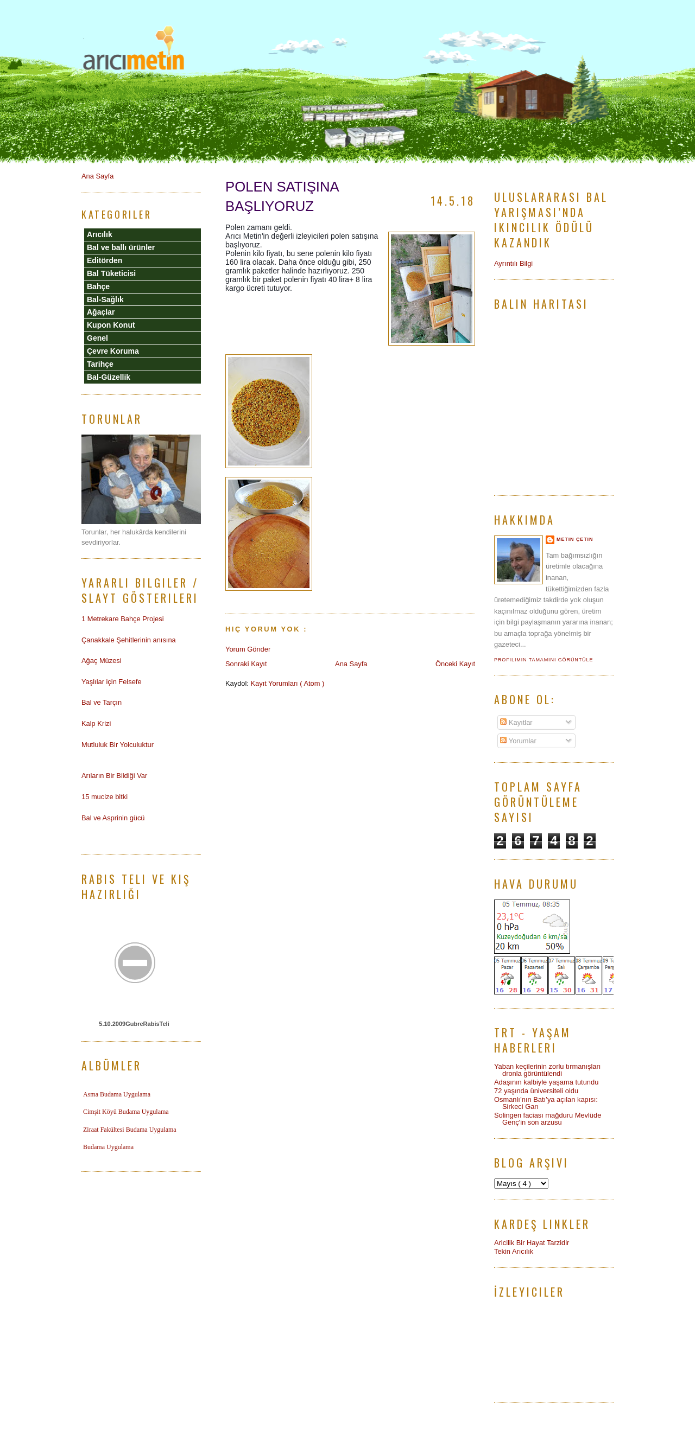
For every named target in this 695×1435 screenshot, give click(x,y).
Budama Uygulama (108, 1147)
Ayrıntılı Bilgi (513, 263)
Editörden (104, 260)
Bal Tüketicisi (111, 273)
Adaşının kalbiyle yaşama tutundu (546, 1082)
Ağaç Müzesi (101, 660)
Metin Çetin (575, 539)
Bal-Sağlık (105, 299)
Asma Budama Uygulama (116, 1094)
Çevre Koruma (113, 351)
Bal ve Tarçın (101, 702)
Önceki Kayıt (455, 664)
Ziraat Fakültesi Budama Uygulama (129, 1129)
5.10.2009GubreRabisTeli (134, 1024)
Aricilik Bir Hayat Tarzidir (531, 1243)
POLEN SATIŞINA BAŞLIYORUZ (281, 196)
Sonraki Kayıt (246, 664)
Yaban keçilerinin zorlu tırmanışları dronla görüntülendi (547, 1069)
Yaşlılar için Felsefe (111, 682)
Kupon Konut (111, 325)
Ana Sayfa (351, 664)
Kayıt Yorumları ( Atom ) (287, 683)
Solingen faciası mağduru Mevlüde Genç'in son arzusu (547, 1118)
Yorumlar (518, 741)
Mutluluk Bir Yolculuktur (117, 745)
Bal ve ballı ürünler (121, 247)
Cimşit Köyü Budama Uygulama (126, 1111)
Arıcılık (99, 234)
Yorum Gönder (247, 649)
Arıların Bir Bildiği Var (114, 775)
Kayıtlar (516, 722)
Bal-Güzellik (108, 377)
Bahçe (98, 286)
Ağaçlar (101, 312)
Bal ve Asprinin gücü (113, 818)
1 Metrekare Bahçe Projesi (122, 619)
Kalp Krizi (96, 723)
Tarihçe (100, 364)
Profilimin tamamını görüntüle (543, 659)
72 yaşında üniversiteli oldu (536, 1091)
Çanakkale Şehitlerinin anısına (128, 640)
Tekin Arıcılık (513, 1251)
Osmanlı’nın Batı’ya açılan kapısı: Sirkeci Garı (546, 1103)
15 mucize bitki (104, 797)
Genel (97, 338)
